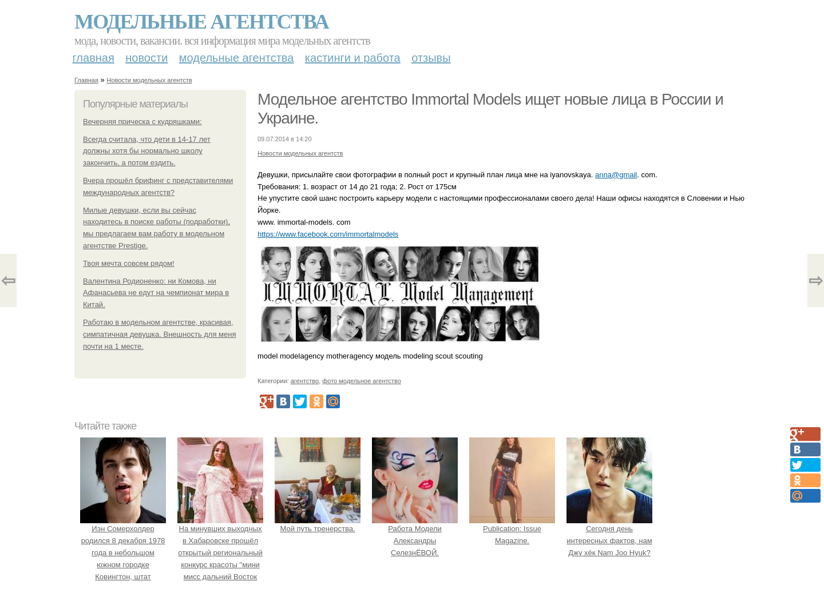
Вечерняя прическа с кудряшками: (142, 121)
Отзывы (430, 57)
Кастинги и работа (353, 57)
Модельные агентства (201, 21)
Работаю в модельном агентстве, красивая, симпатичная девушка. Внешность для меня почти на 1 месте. (159, 334)
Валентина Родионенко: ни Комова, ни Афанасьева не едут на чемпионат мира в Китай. (156, 293)
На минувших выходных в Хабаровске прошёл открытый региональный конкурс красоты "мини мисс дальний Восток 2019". (220, 553)
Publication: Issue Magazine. (512, 529)
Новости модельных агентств (149, 80)
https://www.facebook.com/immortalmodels (328, 234)
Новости (146, 57)
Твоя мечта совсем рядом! (129, 263)
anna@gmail (616, 174)
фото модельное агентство (361, 380)
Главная (93, 57)
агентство (305, 380)
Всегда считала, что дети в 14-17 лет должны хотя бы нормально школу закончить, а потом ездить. (147, 151)
